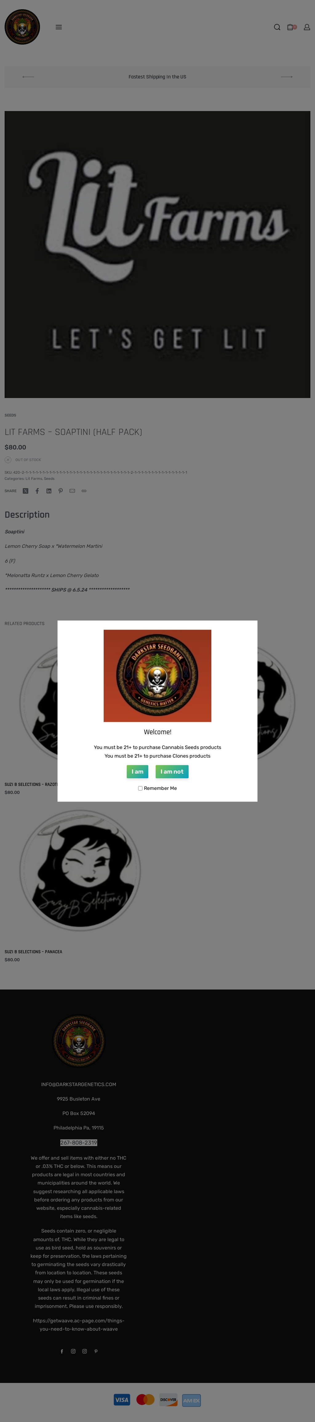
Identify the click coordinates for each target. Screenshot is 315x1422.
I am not (172, 771)
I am (137, 771)
